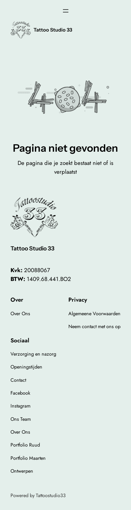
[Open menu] (66, 11)
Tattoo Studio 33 (53, 30)
